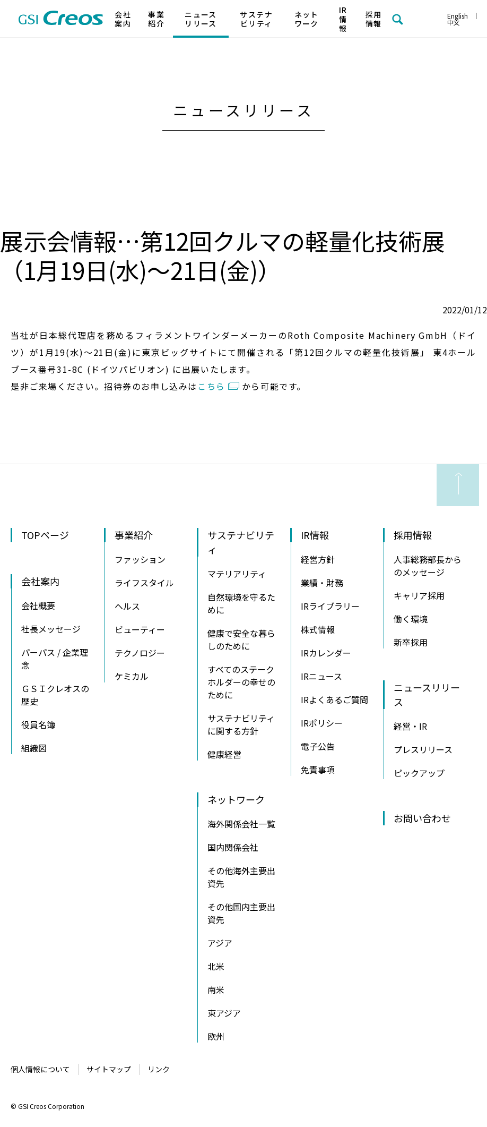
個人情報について (40, 1069)
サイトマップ (108, 1069)
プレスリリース (423, 749)
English (457, 15)
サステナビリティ (256, 19)
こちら (211, 386)
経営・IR (410, 726)
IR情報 (343, 18)
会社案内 (123, 19)
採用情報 (374, 19)
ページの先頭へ (458, 485)
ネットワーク (306, 19)
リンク (158, 1069)
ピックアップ (419, 772)
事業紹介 (156, 19)
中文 (453, 22)
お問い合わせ (422, 818)
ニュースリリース (201, 19)
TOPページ (45, 535)
